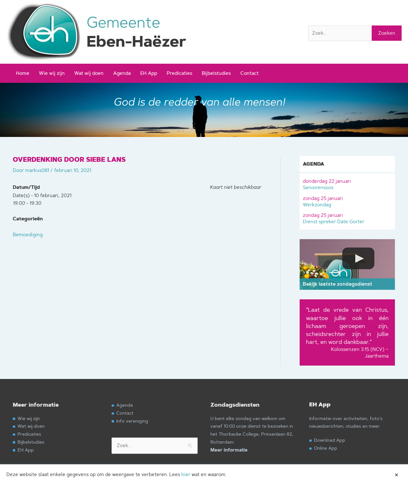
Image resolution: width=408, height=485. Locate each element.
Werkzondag (347, 201)
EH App (148, 73)
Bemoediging (28, 234)
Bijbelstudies (216, 73)
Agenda (122, 73)
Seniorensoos (347, 183)
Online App (325, 448)
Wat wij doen (89, 73)
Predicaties (179, 73)
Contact (249, 73)
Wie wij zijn (52, 73)
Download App (329, 440)
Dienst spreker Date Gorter (347, 217)
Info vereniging (132, 421)
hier (185, 474)
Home (22, 73)
